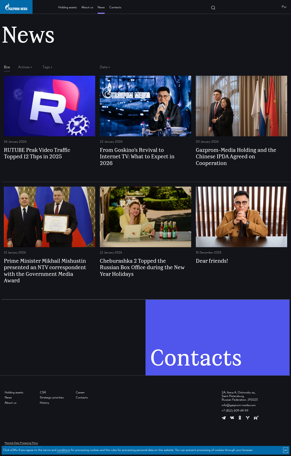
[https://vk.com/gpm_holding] (232, 417)
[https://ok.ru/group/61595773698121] (240, 418)
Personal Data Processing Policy (21, 443)
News (101, 7)
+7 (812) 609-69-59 (235, 410)
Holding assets (67, 7)
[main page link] (16, 6)
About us (87, 7)
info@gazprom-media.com (239, 405)
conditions (63, 450)
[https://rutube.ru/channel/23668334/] (256, 418)
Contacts (115, 7)
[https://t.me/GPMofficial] (224, 418)
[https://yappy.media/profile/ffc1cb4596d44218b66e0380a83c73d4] (248, 417)
